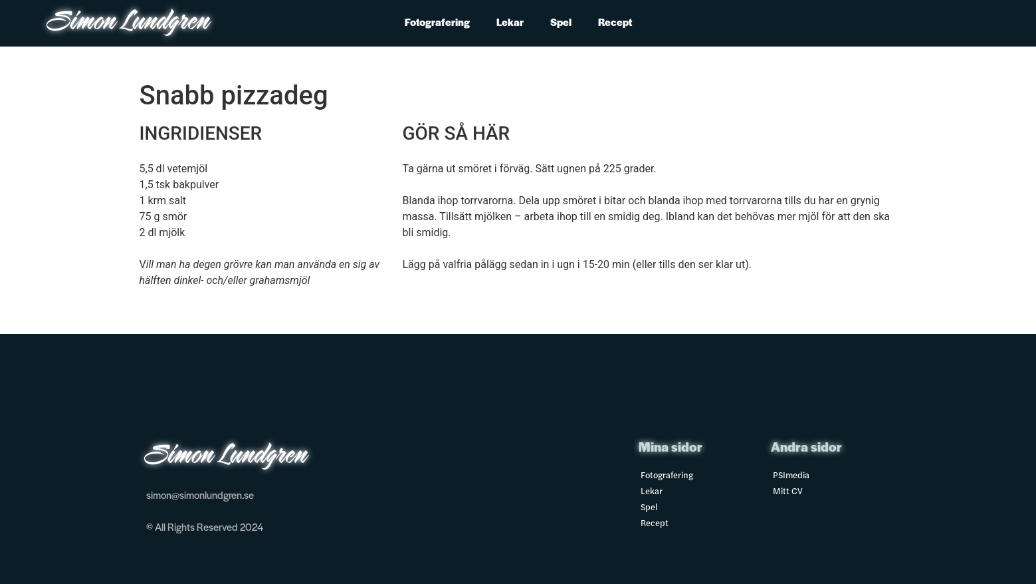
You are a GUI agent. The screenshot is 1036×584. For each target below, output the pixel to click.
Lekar (510, 22)
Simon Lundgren (130, 23)
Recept (615, 22)
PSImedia (791, 474)
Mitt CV (788, 490)
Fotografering (437, 22)
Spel (560, 22)
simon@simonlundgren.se (200, 495)
